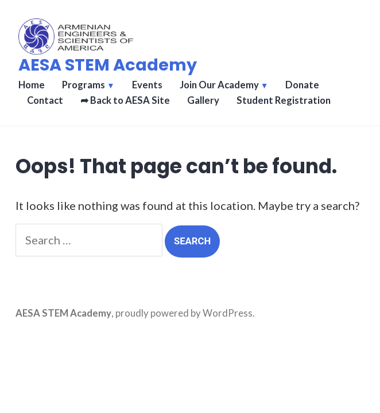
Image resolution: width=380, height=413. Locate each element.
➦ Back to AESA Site (125, 100)
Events (147, 85)
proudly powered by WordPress (184, 313)
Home (31, 85)
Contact (45, 100)
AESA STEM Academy (107, 64)
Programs (83, 85)
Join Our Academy (219, 85)
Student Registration (283, 100)
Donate (302, 85)
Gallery (203, 100)
